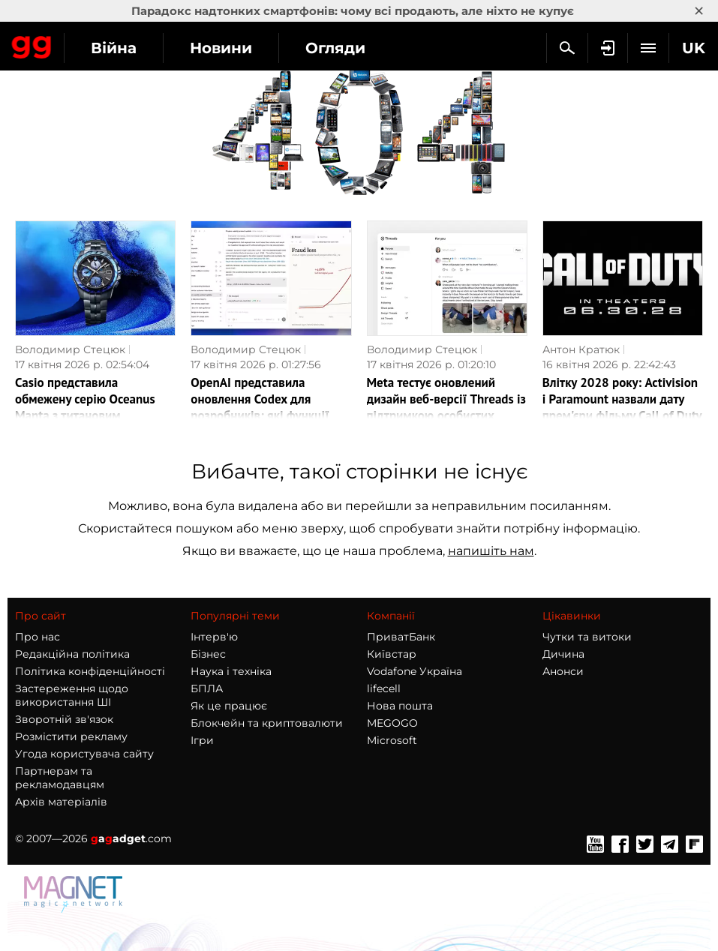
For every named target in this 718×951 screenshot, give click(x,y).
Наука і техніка (231, 671)
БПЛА (207, 688)
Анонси (563, 671)
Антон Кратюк (581, 349)
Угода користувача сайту (84, 753)
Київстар (391, 654)
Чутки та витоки (587, 637)
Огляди (335, 48)
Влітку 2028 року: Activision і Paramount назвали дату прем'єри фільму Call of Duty (622, 399)
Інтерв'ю (214, 637)
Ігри (202, 740)
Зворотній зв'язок (64, 719)
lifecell (384, 688)
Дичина (563, 654)
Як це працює (229, 705)
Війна (114, 48)
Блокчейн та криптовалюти (267, 723)
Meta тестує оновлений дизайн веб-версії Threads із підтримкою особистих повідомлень (446, 407)
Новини (221, 48)
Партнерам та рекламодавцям (59, 777)
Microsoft (392, 740)
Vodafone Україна (414, 671)
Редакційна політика (72, 654)
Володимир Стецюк (70, 349)
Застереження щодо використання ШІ (71, 695)
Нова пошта (400, 705)
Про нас (37, 637)
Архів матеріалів (61, 801)
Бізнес (208, 654)
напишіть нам (491, 551)
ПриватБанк (401, 637)
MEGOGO (392, 723)
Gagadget (32, 44)
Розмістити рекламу (71, 736)
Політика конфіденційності (90, 671)
